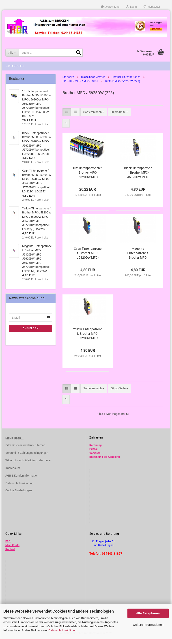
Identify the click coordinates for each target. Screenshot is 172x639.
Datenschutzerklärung (62, 630)
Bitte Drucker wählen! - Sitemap (25, 445)
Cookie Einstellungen (18, 490)
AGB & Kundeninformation (21, 475)
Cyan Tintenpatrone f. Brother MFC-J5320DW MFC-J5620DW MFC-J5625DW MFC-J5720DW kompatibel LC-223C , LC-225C (88, 253)
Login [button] (131, 6)
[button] (110, 6)
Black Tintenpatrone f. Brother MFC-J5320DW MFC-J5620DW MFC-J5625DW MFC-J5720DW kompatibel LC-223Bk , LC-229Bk (138, 172)
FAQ (7, 541)
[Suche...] (12, 53)
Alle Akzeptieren (148, 613)
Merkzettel (152, 6)
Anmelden (31, 328)
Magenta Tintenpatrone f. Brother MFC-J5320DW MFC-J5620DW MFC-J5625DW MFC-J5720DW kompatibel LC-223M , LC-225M (138, 253)
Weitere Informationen (148, 624)
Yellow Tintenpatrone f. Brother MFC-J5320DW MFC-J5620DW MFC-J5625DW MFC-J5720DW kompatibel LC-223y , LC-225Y (88, 333)
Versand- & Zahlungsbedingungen (26, 452)
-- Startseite (15, 66)
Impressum (12, 468)
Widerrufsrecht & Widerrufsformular (28, 460)
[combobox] (93, 112)
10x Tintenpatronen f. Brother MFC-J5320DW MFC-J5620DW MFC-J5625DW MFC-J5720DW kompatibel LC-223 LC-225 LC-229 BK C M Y (88, 172)
